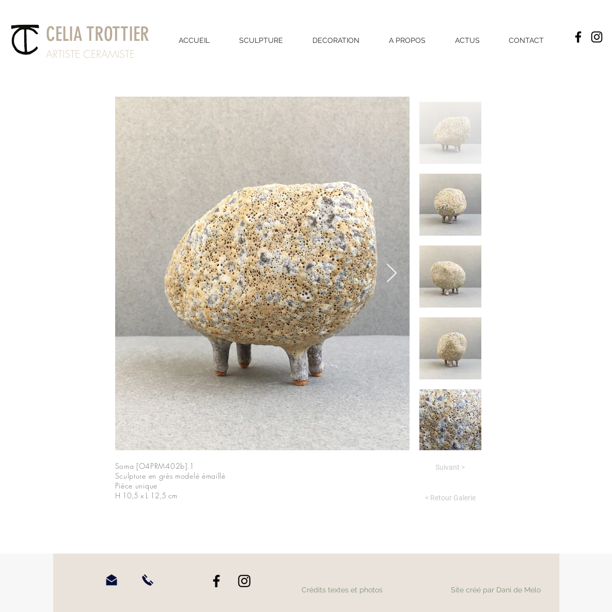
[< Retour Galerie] (450, 498)
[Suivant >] (450, 467)
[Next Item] (392, 274)
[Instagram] (596, 36)
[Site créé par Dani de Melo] (496, 590)
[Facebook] (578, 36)
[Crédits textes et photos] (342, 590)
